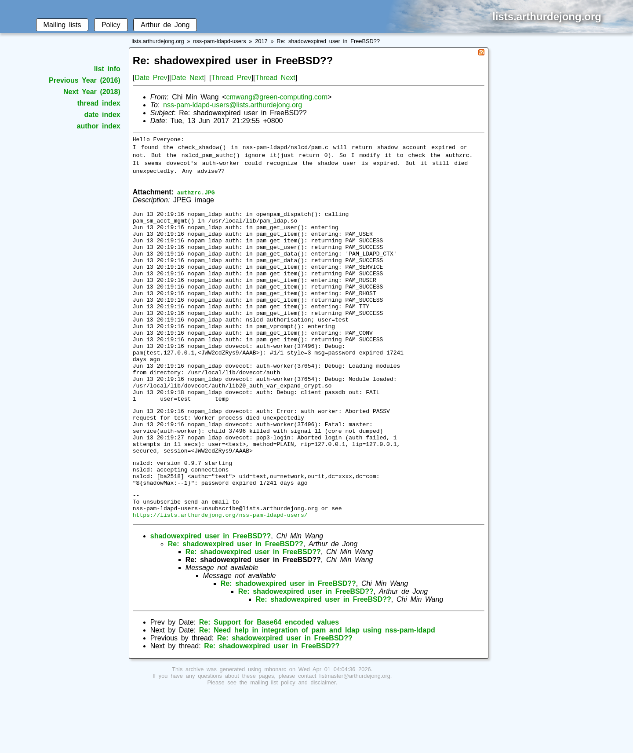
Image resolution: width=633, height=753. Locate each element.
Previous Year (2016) (84, 80)
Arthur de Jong (165, 25)
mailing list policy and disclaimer (292, 743)
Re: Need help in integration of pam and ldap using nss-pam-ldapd (317, 691)
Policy (111, 25)
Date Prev (151, 77)
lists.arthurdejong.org (157, 41)
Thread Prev (231, 77)
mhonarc (275, 730)
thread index (98, 103)
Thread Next (275, 77)
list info (107, 69)
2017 (261, 41)
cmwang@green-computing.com (277, 97)
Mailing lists (62, 25)
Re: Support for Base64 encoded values (269, 683)
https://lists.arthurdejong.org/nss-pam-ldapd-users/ (220, 575)
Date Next (187, 77)
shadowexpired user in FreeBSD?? (210, 596)
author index (98, 126)
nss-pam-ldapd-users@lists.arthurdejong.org (232, 105)
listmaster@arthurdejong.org (354, 736)
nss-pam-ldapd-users (219, 41)
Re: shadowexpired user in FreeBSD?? (328, 41)
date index (102, 114)
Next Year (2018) (91, 91)
